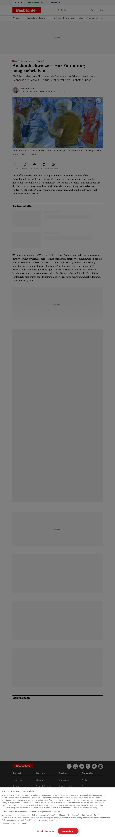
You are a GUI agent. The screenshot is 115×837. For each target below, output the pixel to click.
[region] (57, 812)
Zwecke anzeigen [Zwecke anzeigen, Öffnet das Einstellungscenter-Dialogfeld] (45, 831)
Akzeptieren (68, 831)
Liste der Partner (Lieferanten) (14, 823)
